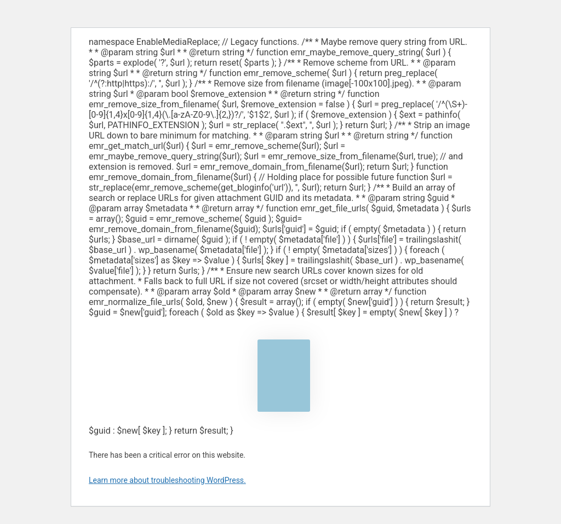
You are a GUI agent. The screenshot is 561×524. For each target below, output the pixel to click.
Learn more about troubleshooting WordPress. (167, 480)
